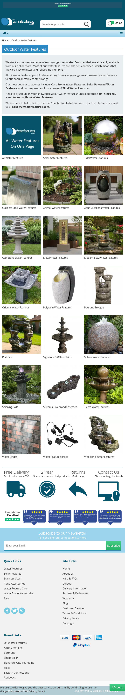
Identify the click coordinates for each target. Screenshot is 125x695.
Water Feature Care (16, 588)
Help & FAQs (70, 578)
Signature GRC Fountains (19, 662)
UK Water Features (15, 643)
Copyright (68, 623)
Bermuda (9, 652)
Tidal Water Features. (76, 88)
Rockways (10, 677)
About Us (68, 573)
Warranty (68, 598)
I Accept (117, 687)
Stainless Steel (12, 578)
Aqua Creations (13, 648)
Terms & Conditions (74, 613)
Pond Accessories (14, 583)
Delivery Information (74, 588)
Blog (65, 603)
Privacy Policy (70, 618)
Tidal (7, 668)
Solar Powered (12, 573)
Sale (6, 598)
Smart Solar (11, 658)
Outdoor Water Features (23, 40)
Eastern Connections (16, 672)
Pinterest (22, 610)
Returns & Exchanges (75, 593)
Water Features (13, 568)
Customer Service (73, 608)
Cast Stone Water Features (68, 84)
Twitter (14, 610)
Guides (66, 583)
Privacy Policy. (36, 691)
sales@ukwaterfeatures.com (30, 106)
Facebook (7, 610)
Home (5, 40)
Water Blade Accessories (19, 593)
